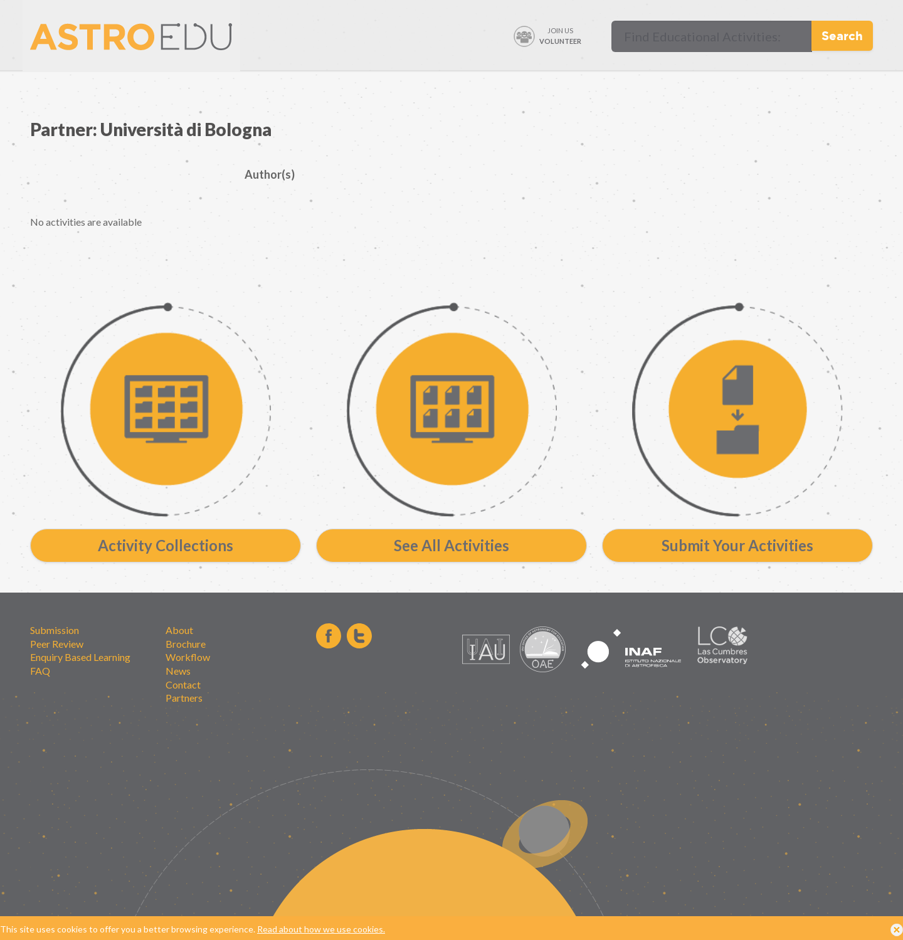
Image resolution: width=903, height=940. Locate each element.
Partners (184, 698)
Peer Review (56, 644)
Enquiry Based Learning (80, 657)
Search (842, 35)
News (178, 671)
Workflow (188, 657)
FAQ (40, 671)
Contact (183, 684)
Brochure (186, 644)
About (179, 630)
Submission (54, 630)
